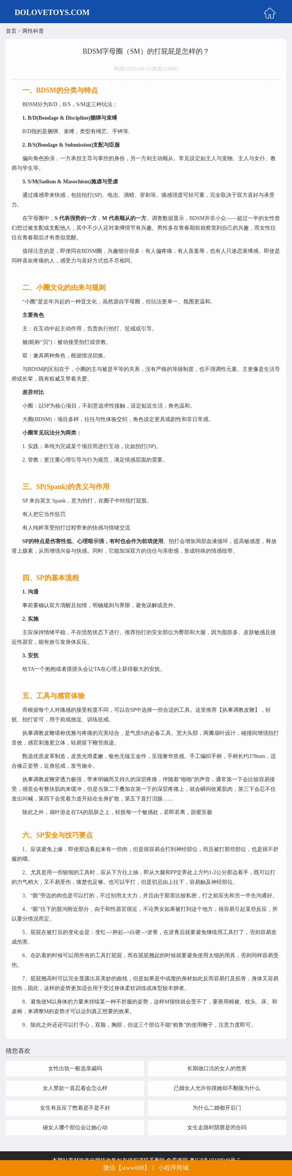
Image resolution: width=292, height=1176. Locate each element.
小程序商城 (173, 1167)
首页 (11, 31)
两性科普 (33, 31)
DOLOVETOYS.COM (52, 12)
